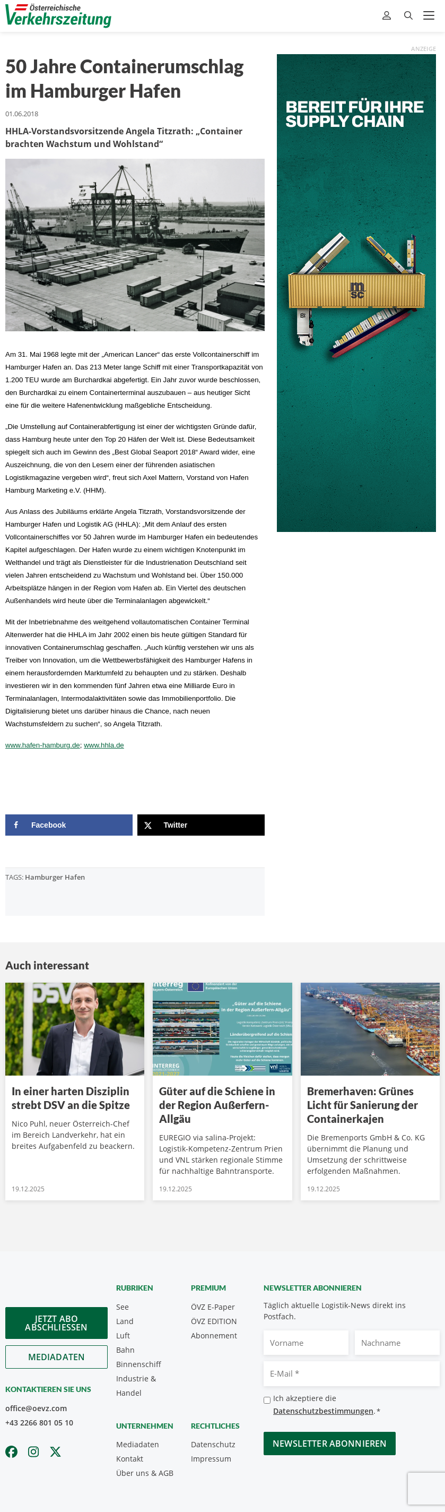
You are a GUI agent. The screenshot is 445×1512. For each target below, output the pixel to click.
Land (125, 1321)
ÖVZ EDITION (214, 1321)
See (122, 1307)
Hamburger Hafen (55, 877)
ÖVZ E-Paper (213, 1307)
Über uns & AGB (144, 1473)
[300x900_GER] (356, 292)
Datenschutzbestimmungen (323, 1411)
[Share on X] (201, 825)
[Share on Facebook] (69, 825)
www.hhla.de (104, 745)
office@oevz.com (36, 1408)
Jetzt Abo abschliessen (56, 1323)
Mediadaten (56, 1357)
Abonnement (214, 1335)
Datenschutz (213, 1444)
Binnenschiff (138, 1364)
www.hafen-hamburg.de (42, 745)
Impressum (211, 1459)
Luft (123, 1335)
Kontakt (129, 1459)
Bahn (125, 1350)
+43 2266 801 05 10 (39, 1423)
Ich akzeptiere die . (326, 1405)
